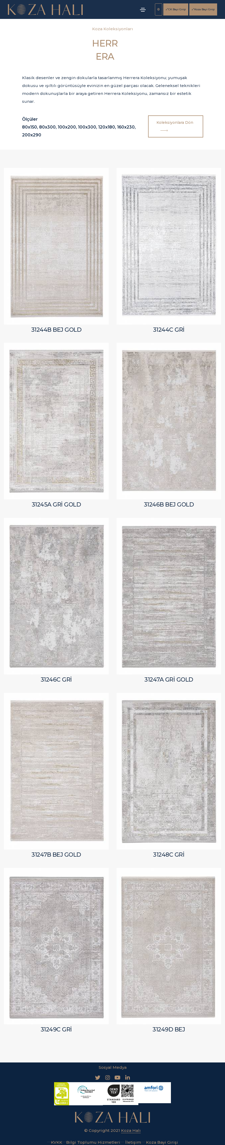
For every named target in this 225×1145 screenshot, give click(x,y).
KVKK (54, 1140)
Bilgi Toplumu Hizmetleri (91, 1140)
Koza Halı (131, 1128)
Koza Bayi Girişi (203, 9)
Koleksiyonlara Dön (175, 127)
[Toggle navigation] (143, 10)
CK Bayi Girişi (176, 9)
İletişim (130, 1140)
